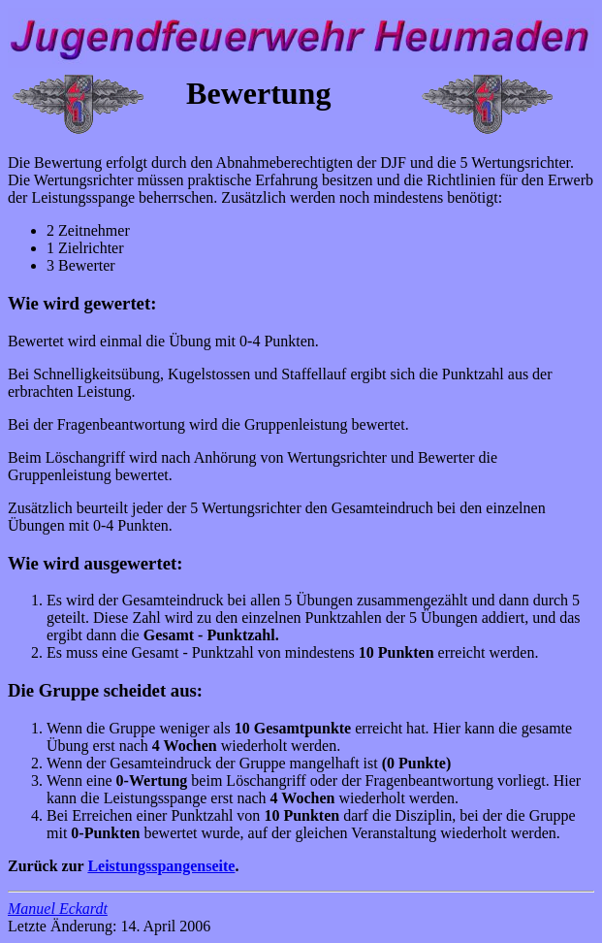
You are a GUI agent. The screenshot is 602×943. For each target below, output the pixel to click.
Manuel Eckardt (58, 908)
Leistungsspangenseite (161, 866)
